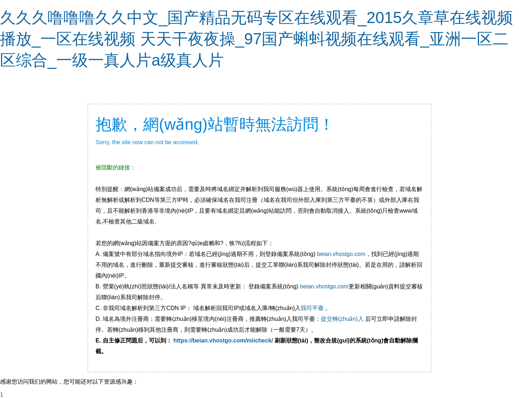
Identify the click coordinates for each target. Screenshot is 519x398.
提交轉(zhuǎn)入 (342, 319)
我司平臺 (313, 308)
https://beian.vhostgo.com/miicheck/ (223, 340)
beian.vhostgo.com (341, 254)
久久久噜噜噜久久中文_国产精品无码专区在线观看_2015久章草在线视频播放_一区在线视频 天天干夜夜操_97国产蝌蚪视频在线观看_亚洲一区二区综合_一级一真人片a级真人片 (256, 39)
